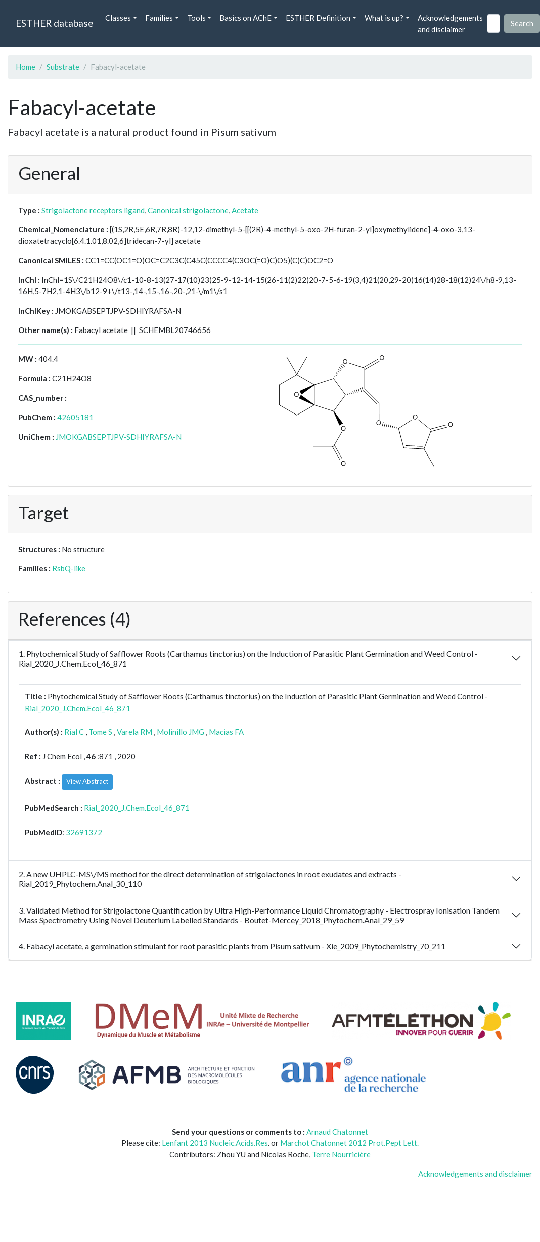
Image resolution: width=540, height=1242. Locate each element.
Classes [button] (118, 17)
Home (25, 66)
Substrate (63, 66)
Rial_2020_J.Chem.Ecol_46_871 (77, 708)
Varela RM (134, 731)
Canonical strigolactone (188, 210)
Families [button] (159, 17)
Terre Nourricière (341, 1154)
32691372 (84, 832)
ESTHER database (54, 23)
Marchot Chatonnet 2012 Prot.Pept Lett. (349, 1142)
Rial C (74, 731)
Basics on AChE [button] (245, 17)
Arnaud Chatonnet (337, 1131)
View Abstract (87, 781)
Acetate (245, 210)
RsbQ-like (68, 568)
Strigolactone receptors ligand (93, 210)
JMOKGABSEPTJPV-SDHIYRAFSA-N (119, 436)
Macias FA (226, 731)
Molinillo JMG (180, 731)
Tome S (100, 731)
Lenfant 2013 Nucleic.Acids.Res (215, 1142)
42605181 (75, 417)
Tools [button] (196, 17)
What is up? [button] (384, 17)
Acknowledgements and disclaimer (450, 23)
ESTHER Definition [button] (318, 17)
